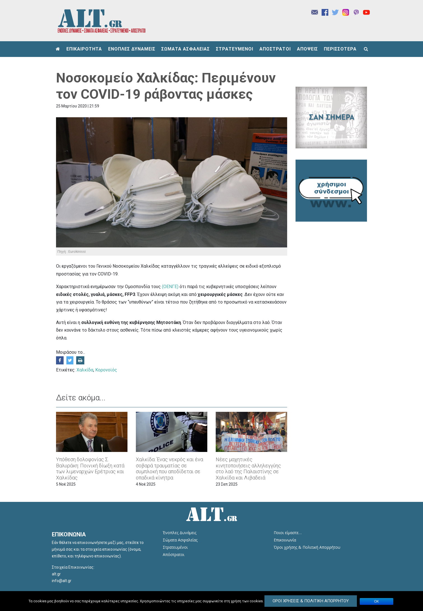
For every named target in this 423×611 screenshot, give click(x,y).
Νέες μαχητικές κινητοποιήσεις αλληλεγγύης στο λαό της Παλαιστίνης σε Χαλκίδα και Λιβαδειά (248, 468)
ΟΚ (376, 601)
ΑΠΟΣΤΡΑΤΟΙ (275, 49)
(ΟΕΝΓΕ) (170, 286)
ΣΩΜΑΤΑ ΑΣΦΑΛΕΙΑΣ (185, 49)
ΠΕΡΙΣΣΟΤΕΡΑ (340, 49)
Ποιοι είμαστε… (288, 532)
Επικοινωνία (285, 540)
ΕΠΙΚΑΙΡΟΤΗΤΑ (84, 49)
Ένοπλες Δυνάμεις (179, 532)
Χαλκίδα (84, 370)
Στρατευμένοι (175, 547)
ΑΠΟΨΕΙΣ (307, 49)
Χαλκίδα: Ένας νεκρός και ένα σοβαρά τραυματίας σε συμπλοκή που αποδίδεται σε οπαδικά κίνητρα (169, 468)
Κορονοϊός (106, 370)
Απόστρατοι (173, 554)
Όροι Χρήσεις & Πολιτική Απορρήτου (311, 600)
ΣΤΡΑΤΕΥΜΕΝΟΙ (234, 49)
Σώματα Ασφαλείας (180, 540)
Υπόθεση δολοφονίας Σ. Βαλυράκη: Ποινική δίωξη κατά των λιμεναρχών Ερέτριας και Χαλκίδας (90, 468)
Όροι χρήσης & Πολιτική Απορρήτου (307, 547)
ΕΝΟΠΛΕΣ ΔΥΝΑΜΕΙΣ (131, 49)
